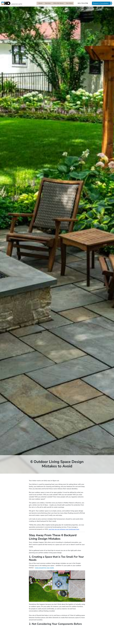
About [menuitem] (39, 3)
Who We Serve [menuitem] (58, 3)
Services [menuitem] (47, 3)
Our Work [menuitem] (69, 3)
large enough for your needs (44, 568)
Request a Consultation (100, 3)
